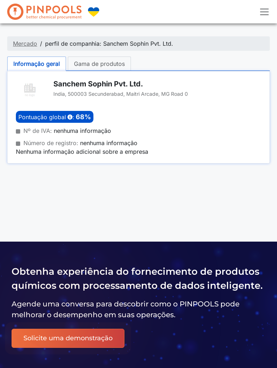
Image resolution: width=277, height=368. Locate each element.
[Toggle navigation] (264, 11)
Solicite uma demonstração (68, 338)
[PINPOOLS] (44, 12)
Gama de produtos (99, 63)
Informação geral (36, 63)
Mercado (25, 43)
